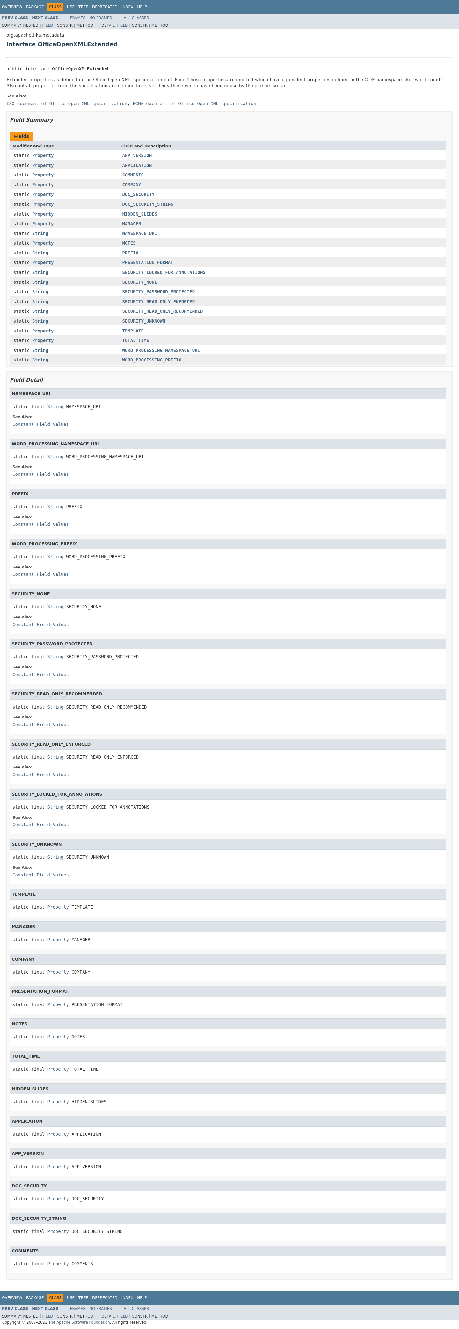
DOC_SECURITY (138, 194)
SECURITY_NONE (139, 282)
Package (35, 7)
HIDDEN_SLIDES (139, 214)
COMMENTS (133, 174)
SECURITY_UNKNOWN (143, 321)
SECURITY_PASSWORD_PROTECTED (158, 291)
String (40, 233)
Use (71, 7)
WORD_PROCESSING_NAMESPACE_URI (161, 350)
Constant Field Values (40, 424)
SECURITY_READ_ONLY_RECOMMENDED (162, 311)
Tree (83, 7)
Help (142, 7)
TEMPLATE (133, 330)
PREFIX (130, 252)
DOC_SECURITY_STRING (147, 204)
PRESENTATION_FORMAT (147, 262)
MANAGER (131, 223)
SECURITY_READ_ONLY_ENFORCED (158, 301)
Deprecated (105, 7)
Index (127, 7)
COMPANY (131, 184)
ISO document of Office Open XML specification (66, 103)
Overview (12, 7)
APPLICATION (137, 165)
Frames (78, 18)
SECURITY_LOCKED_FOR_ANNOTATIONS (164, 272)
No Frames (100, 18)
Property (43, 155)
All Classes (136, 18)
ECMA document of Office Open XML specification (194, 103)
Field (47, 25)
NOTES (129, 243)
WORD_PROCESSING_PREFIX (151, 359)
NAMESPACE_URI (139, 233)
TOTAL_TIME (135, 340)
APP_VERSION (137, 155)
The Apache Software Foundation (79, 1322)
